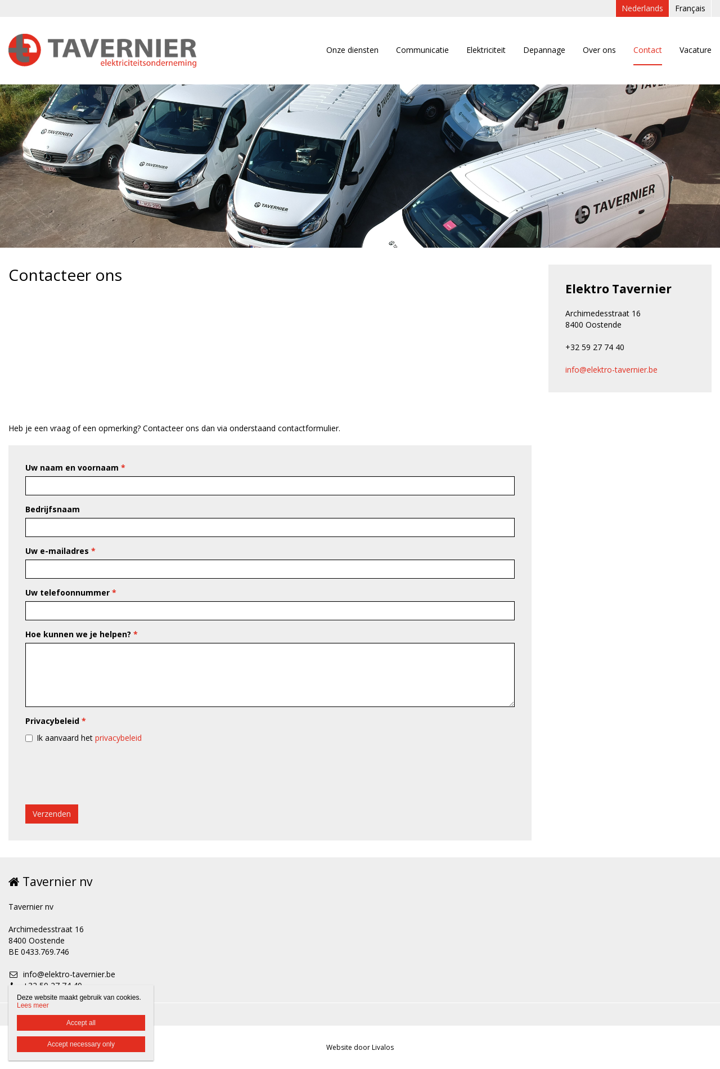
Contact (647, 49)
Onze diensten (352, 49)
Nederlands (642, 8)
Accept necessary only (81, 1044)
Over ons (599, 49)
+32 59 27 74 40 (45, 985)
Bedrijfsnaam (52, 509)
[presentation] (110, 774)
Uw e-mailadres (60, 550)
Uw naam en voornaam (75, 467)
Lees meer (33, 1005)
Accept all (81, 1023)
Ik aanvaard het (89, 737)
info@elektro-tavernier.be (611, 369)
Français (690, 8)
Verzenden (52, 813)
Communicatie (422, 49)
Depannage (544, 49)
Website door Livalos (360, 1047)
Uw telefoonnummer (70, 592)
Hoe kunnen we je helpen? (81, 634)
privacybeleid (118, 737)
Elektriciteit (486, 49)
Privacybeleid (55, 720)
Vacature (696, 49)
